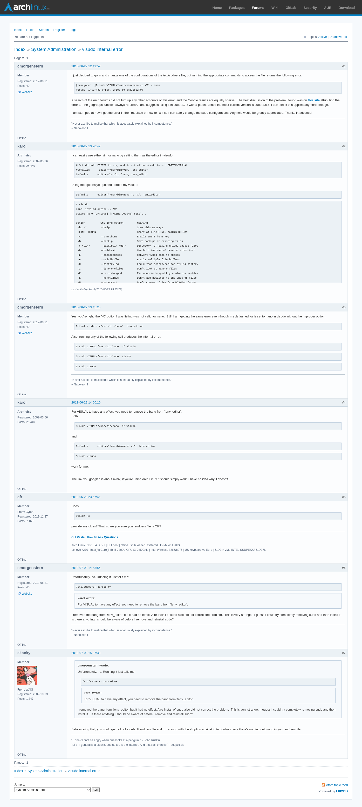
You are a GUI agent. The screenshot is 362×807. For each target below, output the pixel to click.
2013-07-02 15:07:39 (86, 653)
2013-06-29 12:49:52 (86, 66)
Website (27, 92)
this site (314, 100)
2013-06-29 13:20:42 (86, 146)
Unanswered (338, 37)
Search (44, 30)
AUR (327, 8)
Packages (237, 8)
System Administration (53, 49)
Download (347, 8)
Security (310, 8)
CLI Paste (78, 537)
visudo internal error (102, 49)
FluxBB (342, 791)
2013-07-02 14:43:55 (86, 568)
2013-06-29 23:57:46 (86, 497)
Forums (258, 8)
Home (217, 8)
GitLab (291, 8)
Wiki (275, 8)
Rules (30, 30)
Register (59, 30)
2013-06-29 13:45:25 (86, 307)
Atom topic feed (337, 785)
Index (18, 30)
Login (73, 30)
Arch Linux (26, 7)
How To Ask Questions (102, 537)
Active (322, 37)
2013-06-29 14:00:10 (86, 402)
